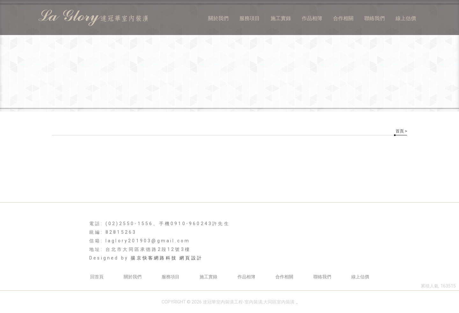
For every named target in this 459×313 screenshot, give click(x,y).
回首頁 (97, 276)
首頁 (400, 131)
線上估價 (406, 18)
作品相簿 (312, 18)
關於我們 (218, 18)
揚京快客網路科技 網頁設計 (167, 257)
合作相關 (343, 18)
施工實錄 (281, 18)
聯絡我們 (374, 18)
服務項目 (249, 18)
